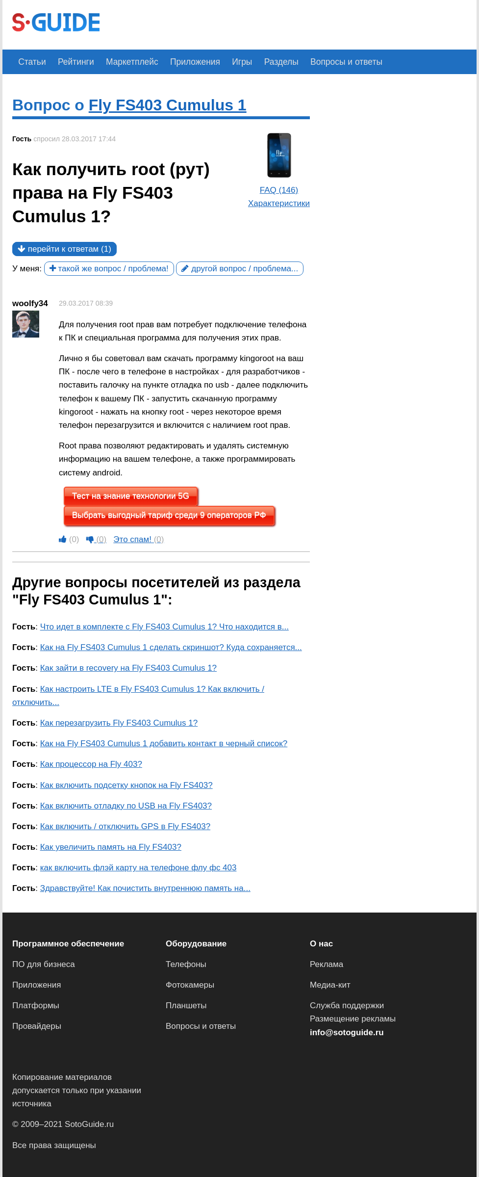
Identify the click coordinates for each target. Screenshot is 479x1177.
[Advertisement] (287, 23)
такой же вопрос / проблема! (109, 268)
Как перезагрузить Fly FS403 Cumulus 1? (119, 723)
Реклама (326, 964)
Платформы (35, 1005)
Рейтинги (71, 61)
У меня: (27, 268)
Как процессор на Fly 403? (91, 764)
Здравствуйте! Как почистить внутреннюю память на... (145, 888)
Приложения (184, 61)
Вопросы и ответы (326, 61)
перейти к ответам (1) (64, 249)
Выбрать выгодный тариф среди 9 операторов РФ (169, 515)
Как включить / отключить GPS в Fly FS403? (125, 826)
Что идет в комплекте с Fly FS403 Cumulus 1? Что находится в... (164, 626)
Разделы (264, 61)
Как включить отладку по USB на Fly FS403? (126, 806)
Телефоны (186, 964)
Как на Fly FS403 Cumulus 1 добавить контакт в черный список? (164, 743)
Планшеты (186, 1005)
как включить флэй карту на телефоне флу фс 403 (138, 867)
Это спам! (138, 539)
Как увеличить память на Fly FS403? (110, 847)
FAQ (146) (279, 190)
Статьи (30, 61)
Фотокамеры (190, 985)
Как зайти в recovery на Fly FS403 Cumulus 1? (128, 668)
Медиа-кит (330, 985)
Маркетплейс (124, 61)
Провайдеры (36, 1026)
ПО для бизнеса (43, 964)
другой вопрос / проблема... (239, 268)
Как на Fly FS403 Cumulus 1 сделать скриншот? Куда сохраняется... (171, 647)
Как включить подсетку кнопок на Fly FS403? (126, 784)
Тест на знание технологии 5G (130, 496)
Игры (228, 61)
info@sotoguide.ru (347, 1032)
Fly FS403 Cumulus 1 (168, 105)
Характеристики (279, 203)
